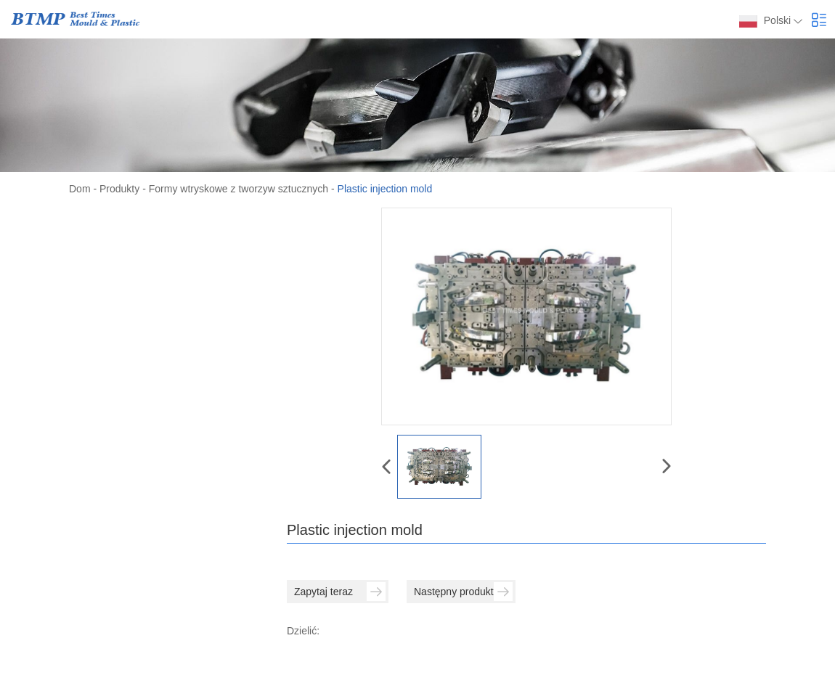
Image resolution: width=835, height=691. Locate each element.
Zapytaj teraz (340, 591)
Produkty (119, 189)
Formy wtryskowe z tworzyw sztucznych (238, 189)
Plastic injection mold (385, 189)
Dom (80, 189)
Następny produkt (463, 591)
